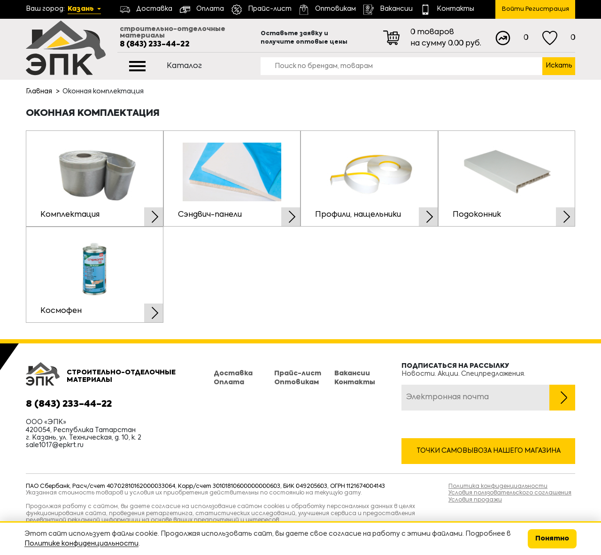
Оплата (229, 382)
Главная (39, 91)
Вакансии (352, 373)
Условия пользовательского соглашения (509, 493)
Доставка (233, 373)
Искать (559, 65)
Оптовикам (296, 382)
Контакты (354, 382)
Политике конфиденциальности (81, 543)
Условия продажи (475, 500)
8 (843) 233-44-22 (155, 44)
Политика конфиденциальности (497, 486)
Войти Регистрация (535, 9)
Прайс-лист (297, 373)
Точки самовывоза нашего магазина (488, 451)
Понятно (552, 538)
